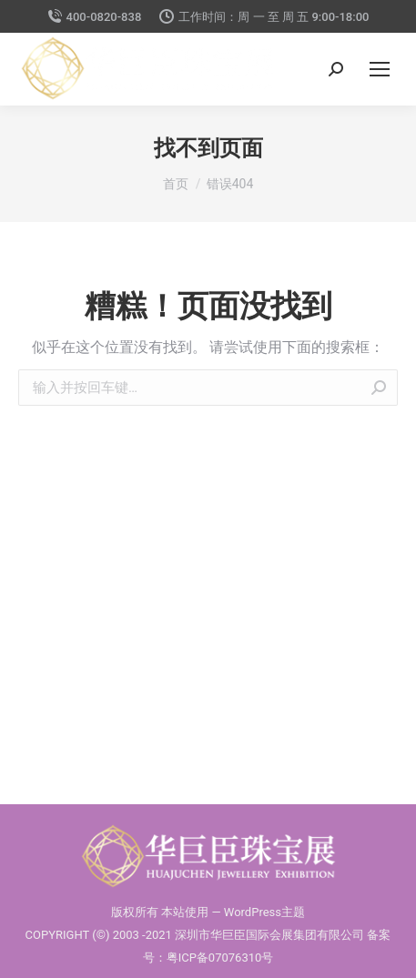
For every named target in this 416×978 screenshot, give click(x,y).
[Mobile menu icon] (379, 69)
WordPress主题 (264, 912)
